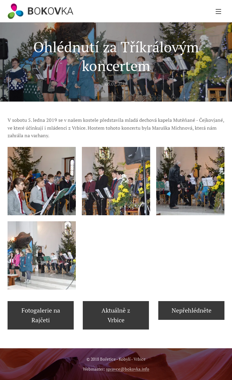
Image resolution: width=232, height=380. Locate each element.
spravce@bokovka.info (127, 369)
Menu (218, 11)
